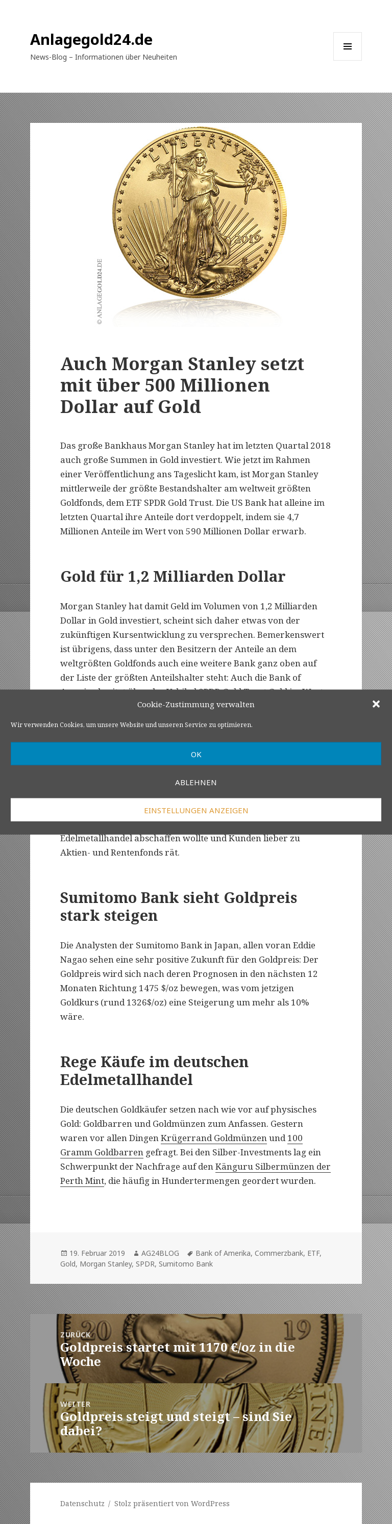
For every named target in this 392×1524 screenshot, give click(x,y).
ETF (313, 1253)
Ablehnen (196, 782)
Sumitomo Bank (186, 1264)
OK (196, 753)
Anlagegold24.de (91, 39)
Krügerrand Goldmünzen (214, 1138)
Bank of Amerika (223, 1253)
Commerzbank (279, 1253)
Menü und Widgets (348, 60)
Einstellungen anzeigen (196, 810)
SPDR (145, 1264)
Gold (68, 1264)
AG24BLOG (160, 1253)
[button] (376, 704)
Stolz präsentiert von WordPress (172, 1503)
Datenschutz (82, 1503)
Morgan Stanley (106, 1264)
